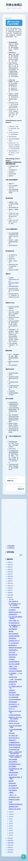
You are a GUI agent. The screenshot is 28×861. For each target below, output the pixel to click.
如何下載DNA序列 (13, 788)
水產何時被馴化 (13, 668)
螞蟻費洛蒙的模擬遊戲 (15, 745)
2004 (9, 852)
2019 (9, 578)
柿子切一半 (12, 709)
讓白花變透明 (12, 766)
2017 (9, 583)
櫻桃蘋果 (11, 631)
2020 (9, 576)
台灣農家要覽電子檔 (14, 742)
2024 (9, 567)
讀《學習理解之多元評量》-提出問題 (15, 604)
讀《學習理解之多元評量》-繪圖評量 (15, 625)
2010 (9, 838)
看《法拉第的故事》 (14, 643)
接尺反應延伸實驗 (13, 697)
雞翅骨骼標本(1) (13, 645)
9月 (10, 816)
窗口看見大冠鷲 (13, 775)
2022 (9, 571)
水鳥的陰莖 (12, 690)
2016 (9, 585)
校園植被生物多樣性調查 (15, 647)
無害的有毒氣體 (13, 759)
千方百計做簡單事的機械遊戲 (15, 730)
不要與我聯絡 (10, 545)
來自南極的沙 (12, 610)
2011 (9, 597)
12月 (10, 599)
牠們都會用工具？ (13, 721)
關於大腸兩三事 (13, 654)
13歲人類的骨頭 (13, 790)
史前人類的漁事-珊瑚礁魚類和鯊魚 (15, 617)
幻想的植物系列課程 (14, 749)
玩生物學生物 (10, 548)
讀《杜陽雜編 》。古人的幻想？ (15, 674)
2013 (9, 592)
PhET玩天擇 (12, 652)
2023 (9, 569)
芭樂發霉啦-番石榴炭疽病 (15, 804)
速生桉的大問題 (13, 677)
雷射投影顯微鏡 (13, 702)
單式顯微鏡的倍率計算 (15, 764)
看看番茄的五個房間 (14, 799)
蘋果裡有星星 (12, 783)
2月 (10, 833)
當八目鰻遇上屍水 (13, 735)
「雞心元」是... (13, 795)
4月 (10, 828)
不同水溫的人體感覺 (14, 695)
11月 (10, 812)
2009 (9, 840)
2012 (9, 595)
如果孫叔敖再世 (13, 614)
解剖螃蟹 (11, 781)
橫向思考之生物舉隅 (14, 664)
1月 (10, 835)
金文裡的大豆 (12, 684)
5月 (10, 826)
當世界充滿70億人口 (14, 738)
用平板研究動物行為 (14, 623)
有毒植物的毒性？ (13, 650)
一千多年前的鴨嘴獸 (14, 607)
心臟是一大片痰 (13, 666)
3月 (10, 830)
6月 (10, 823)
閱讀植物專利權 (13, 682)
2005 (9, 850)
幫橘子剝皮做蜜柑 (13, 772)
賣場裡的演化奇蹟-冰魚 (15, 612)
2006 (9, 847)
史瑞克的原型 (12, 692)
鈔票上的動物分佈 (13, 601)
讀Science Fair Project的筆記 (13, 23)
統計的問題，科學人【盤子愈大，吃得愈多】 (15, 756)
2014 (9, 590)
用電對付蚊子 (12, 740)
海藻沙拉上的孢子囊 (14, 723)
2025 (9, 564)
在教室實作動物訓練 (14, 636)
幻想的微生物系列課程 (15, 715)
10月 (10, 814)
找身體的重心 (12, 657)
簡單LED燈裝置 (13, 762)
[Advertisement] (15, 511)
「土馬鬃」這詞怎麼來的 (15, 679)
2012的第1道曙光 (13, 706)
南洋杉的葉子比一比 (14, 704)
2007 (9, 845)
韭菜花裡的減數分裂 (14, 661)
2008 (9, 843)
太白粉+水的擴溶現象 (14, 747)
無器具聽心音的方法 (14, 640)
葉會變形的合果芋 (13, 806)
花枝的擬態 (12, 733)
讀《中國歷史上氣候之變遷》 (15, 687)
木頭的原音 (12, 659)
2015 (9, 588)
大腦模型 (11, 792)
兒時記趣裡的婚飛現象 (15, 699)
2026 (9, 562)
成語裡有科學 (12, 638)
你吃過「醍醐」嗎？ (14, 620)
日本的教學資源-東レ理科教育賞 (15, 769)
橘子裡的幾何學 (13, 785)
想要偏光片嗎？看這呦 (15, 809)
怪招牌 (10, 802)
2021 (9, 574)
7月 (10, 821)
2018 (9, 581)
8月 (10, 819)
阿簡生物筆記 (14, 4)
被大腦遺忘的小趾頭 (14, 797)
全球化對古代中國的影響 (15, 671)
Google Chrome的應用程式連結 (15, 726)
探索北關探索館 (13, 629)
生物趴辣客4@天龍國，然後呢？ (15, 777)
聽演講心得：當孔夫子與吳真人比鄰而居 (15, 718)
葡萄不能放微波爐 (13, 633)
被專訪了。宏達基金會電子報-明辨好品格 (15, 752)
